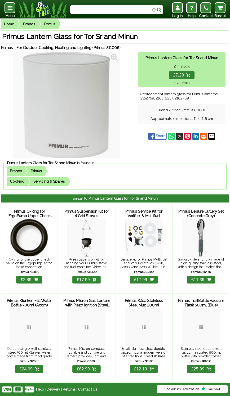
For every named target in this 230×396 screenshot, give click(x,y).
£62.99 (86, 369)
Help (40, 389)
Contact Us (87, 389)
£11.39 (201, 279)
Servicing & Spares (49, 181)
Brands (29, 24)
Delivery (53, 389)
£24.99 (29, 369)
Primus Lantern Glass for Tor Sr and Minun (41, 163)
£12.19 (143, 369)
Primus (49, 24)
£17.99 (86, 279)
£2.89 (29, 279)
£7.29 (181, 75)
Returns (69, 389)
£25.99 (201, 369)
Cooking (17, 181)
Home (9, 24)
